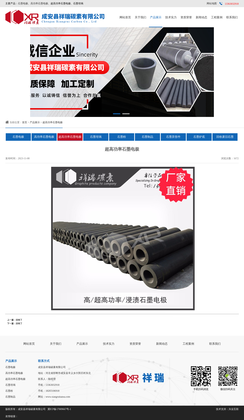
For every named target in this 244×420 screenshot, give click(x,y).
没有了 (19, 320)
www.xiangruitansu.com (58, 396)
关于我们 (140, 17)
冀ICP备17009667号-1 (59, 409)
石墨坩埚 (96, 136)
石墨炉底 (199, 136)
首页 (24, 122)
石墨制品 (147, 136)
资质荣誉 (186, 17)
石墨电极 (23, 3)
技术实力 (171, 17)
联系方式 (44, 360)
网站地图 (212, 3)
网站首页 (125, 17)
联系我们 (232, 17)
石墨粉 (121, 136)
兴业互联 (234, 409)
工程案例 (216, 17)
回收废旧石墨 (225, 136)
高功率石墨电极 (39, 3)
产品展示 (155, 17)
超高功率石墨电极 (53, 122)
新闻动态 (201, 17)
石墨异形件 (173, 136)
